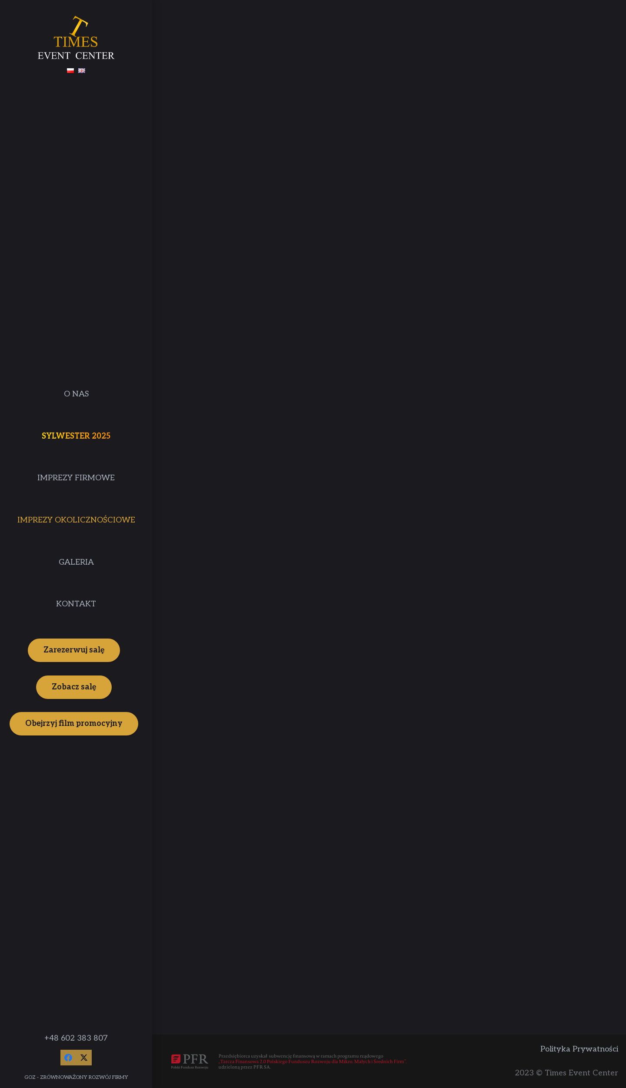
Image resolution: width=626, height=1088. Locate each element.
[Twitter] (84, 1057)
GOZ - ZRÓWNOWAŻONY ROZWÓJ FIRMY (76, 1077)
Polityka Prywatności (579, 1049)
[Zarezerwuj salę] (74, 650)
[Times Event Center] (76, 37)
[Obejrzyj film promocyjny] (74, 723)
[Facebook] (68, 1057)
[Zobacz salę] (74, 687)
